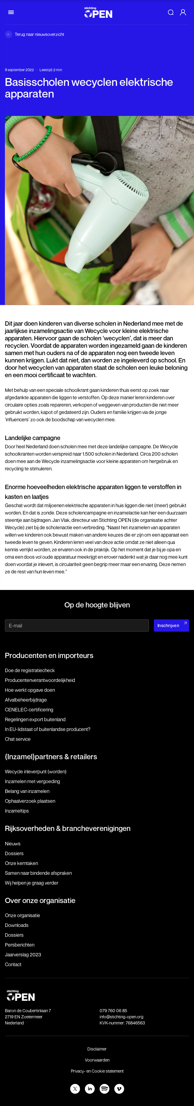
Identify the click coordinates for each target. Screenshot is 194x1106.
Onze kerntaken (21, 863)
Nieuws (13, 843)
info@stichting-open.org (121, 1016)
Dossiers (14, 853)
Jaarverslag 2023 (23, 954)
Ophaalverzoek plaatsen (30, 801)
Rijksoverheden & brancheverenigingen (68, 828)
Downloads (17, 925)
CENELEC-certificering (29, 709)
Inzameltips (17, 811)
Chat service (18, 739)
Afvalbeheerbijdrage (26, 700)
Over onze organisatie (40, 900)
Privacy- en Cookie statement (97, 1070)
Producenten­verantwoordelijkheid (40, 680)
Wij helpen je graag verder (31, 883)
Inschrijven (168, 625)
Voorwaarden (97, 1059)
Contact (13, 964)
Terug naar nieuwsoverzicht (39, 34)
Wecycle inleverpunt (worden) (36, 771)
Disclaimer (97, 1048)
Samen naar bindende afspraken (38, 873)
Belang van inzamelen (27, 791)
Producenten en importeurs (49, 655)
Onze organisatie (22, 915)
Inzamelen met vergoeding (32, 781)
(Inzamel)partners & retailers (51, 756)
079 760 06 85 (113, 1010)
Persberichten (19, 945)
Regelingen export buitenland (35, 719)
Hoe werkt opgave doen (30, 690)
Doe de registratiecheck (30, 670)
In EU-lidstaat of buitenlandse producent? (47, 729)
